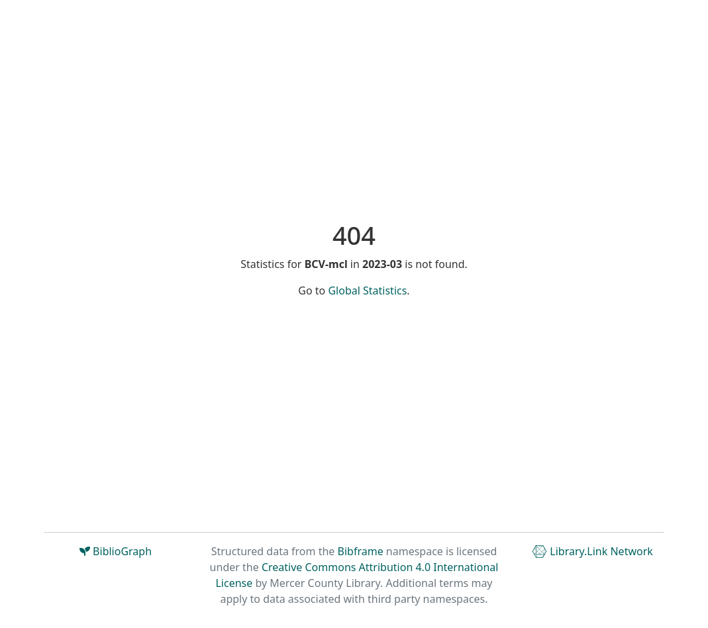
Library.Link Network (592, 551)
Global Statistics (367, 290)
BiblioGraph (115, 551)
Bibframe (360, 551)
